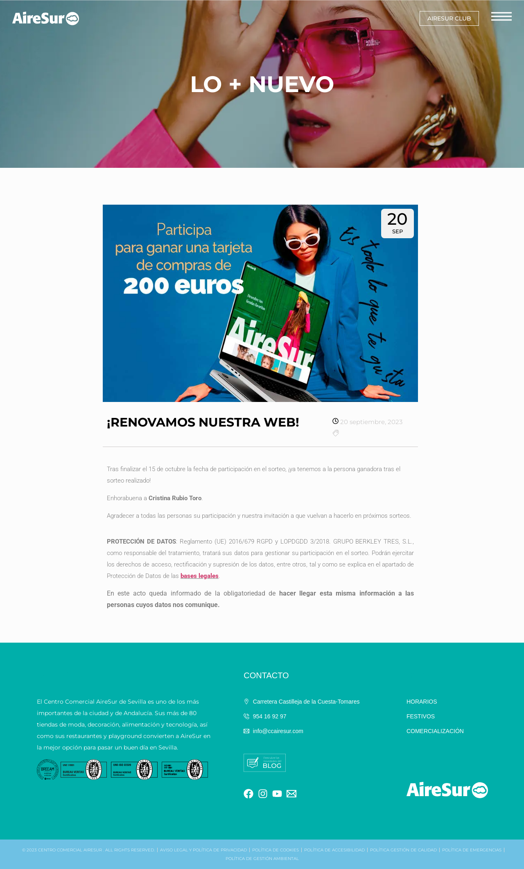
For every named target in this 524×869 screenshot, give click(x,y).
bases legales (200, 576)
